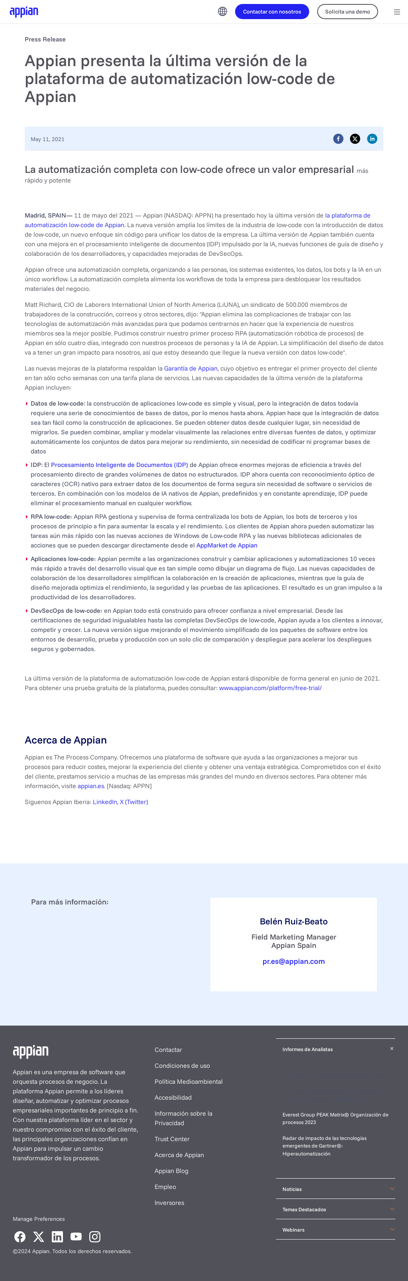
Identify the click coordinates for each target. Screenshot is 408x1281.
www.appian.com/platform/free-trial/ (270, 688)
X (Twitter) (134, 802)
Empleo (165, 1187)
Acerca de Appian (179, 1155)
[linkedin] (372, 138)
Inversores (169, 1202)
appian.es (91, 786)
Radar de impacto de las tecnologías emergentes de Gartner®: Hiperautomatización (324, 1146)
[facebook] (338, 138)
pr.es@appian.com (294, 961)
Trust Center (172, 1139)
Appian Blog (171, 1171)
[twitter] (355, 138)
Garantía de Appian (191, 368)
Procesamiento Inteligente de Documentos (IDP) (119, 465)
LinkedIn (105, 802)
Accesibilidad (173, 1097)
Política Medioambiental (189, 1081)
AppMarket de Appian (226, 545)
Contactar (168, 1049)
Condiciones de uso (182, 1065)
